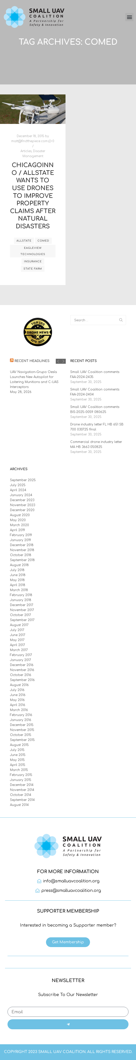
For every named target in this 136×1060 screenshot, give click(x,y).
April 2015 (17, 765)
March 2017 (19, 650)
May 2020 (18, 520)
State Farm (33, 268)
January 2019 (20, 540)
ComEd (43, 240)
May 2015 (17, 760)
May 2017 (17, 640)
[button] (129, 17)
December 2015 (22, 725)
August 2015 (19, 745)
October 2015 (20, 735)
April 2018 (17, 585)
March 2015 (19, 770)
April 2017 (17, 645)
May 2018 (17, 580)
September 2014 (22, 800)
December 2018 (22, 545)
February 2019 (21, 535)
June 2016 (18, 695)
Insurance (33, 261)
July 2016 (17, 690)
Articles (26, 151)
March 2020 (19, 525)
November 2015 (22, 730)
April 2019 (17, 530)
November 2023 (22, 505)
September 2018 (22, 560)
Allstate (24, 240)
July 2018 (17, 570)
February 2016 (21, 715)
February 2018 (21, 595)
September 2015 (22, 740)
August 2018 (19, 565)
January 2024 (21, 495)
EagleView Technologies (32, 251)
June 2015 (18, 755)
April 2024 (18, 490)
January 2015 (20, 780)
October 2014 (20, 795)
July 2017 (17, 630)
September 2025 (23, 480)
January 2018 (20, 600)
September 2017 (22, 620)
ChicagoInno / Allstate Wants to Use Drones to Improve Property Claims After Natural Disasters (33, 196)
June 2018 (18, 575)
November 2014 (22, 790)
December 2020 (22, 510)
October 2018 (20, 555)
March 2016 (19, 710)
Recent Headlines (32, 361)
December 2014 (22, 785)
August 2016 (19, 685)
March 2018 (19, 590)
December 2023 (22, 500)
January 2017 (20, 660)
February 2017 (21, 655)
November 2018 (22, 550)
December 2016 (22, 665)
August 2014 (19, 805)
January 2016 (20, 720)
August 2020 (20, 515)
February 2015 (21, 775)
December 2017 (21, 605)
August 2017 (19, 625)
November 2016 (22, 670)
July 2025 (18, 485)
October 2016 (20, 675)
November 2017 (22, 610)
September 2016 (22, 680)
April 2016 (17, 705)
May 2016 (17, 700)
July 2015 (17, 750)
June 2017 (17, 635)
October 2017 (20, 615)
